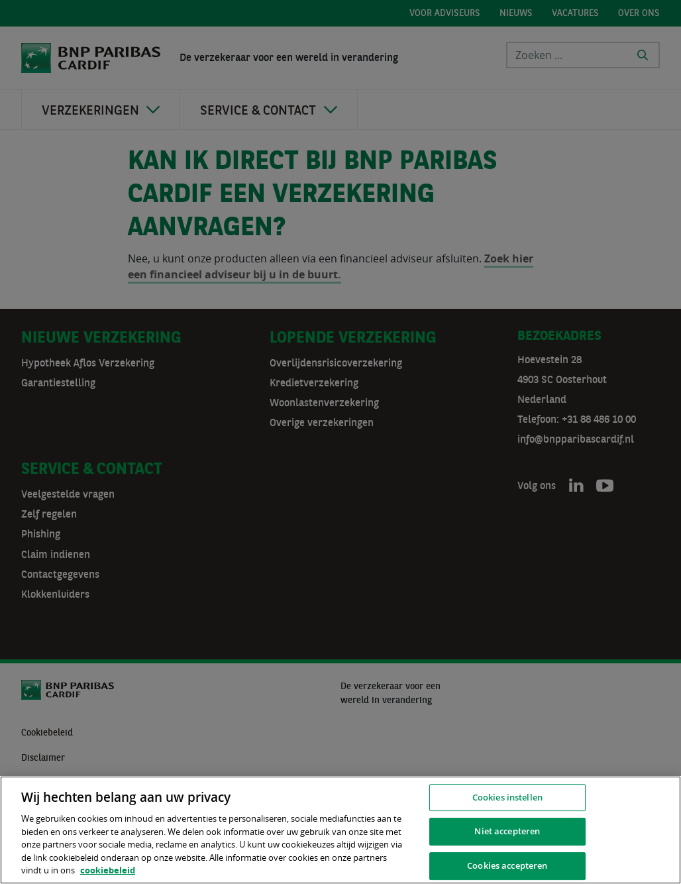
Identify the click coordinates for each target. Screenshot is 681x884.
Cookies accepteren (507, 865)
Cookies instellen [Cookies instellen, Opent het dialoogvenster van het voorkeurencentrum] (507, 797)
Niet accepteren (507, 831)
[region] (340, 830)
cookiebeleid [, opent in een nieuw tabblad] (107, 870)
